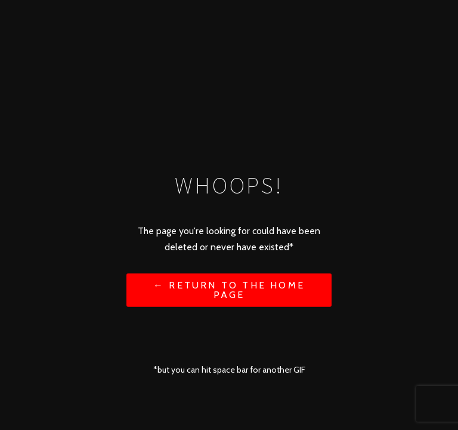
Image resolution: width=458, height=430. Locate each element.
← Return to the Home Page (229, 289)
